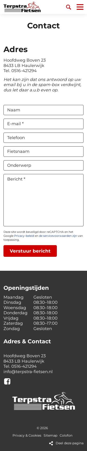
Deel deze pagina (70, 443)
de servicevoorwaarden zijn (58, 235)
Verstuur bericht (30, 251)
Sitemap (50, 436)
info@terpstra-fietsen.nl (28, 371)
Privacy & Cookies (27, 436)
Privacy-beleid (24, 235)
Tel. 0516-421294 (20, 70)
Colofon (66, 436)
